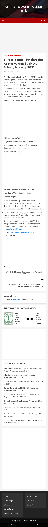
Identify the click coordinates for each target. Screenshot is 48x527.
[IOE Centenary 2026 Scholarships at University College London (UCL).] (30, 318)
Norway (19, 55)
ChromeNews (30, 525)
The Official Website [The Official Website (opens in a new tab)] (19, 233)
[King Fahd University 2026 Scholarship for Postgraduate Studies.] (8, 318)
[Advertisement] (24, 39)
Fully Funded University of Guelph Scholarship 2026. (22, 414)
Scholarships (8, 501)
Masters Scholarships (9, 55)
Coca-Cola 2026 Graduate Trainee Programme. (20, 407)
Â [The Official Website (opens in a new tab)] (28, 233)
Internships (8, 505)
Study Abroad (9, 509)
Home (6, 496)
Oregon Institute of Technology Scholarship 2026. (21, 381)
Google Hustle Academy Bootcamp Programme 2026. (23, 401)
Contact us (30, 501)
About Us (30, 505)
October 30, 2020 (9, 71)
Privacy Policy (32, 496)
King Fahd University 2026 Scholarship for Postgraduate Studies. (20, 320)
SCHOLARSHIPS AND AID (24, 8)
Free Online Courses (11, 513)
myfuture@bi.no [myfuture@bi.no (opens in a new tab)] (14, 229)
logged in (16, 299)
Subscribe (44, 20)
